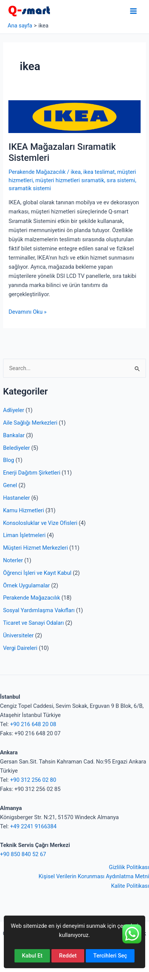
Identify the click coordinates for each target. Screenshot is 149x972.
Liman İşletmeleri (24, 535)
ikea (75, 171)
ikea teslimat (99, 171)
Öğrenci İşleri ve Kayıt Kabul (37, 572)
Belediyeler (16, 447)
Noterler (13, 560)
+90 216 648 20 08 (33, 724)
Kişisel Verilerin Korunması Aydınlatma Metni (93, 876)
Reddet (68, 955)
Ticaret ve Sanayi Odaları (33, 622)
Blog (8, 460)
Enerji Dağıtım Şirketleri (31, 472)
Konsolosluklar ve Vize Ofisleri (40, 523)
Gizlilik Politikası (129, 867)
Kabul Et (32, 955)
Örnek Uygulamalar (26, 585)
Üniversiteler (18, 635)
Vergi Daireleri (20, 648)
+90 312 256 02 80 (33, 779)
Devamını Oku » (27, 311)
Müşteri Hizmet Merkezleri (35, 547)
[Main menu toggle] (133, 11)
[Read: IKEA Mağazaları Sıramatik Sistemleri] (74, 116)
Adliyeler (13, 410)
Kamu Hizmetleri (23, 510)
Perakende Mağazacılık (31, 597)
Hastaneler (16, 497)
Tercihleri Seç (110, 955)
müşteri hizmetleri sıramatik (69, 180)
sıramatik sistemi (29, 188)
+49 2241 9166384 (33, 826)
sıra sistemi (121, 180)
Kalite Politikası (130, 885)
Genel (10, 485)
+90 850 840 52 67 (23, 854)
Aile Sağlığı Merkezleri (30, 422)
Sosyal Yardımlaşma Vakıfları (39, 610)
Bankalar (14, 435)
